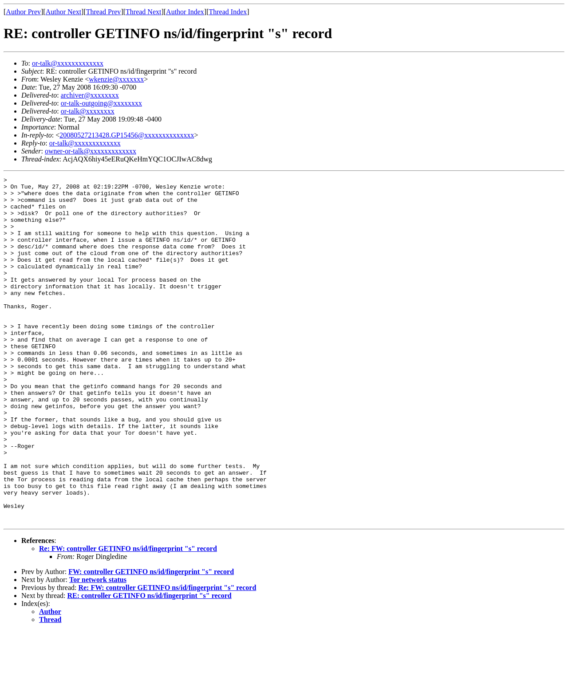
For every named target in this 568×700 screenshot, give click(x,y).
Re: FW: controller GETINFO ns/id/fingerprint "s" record (128, 617)
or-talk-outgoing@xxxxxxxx (101, 103)
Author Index (185, 12)
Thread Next (143, 12)
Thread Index (228, 12)
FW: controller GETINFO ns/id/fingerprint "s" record (151, 641)
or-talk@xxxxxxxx (87, 111)
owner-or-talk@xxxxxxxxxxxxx (90, 151)
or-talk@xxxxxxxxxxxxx (67, 63)
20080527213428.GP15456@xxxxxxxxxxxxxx (126, 135)
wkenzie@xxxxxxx (116, 79)
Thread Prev (103, 12)
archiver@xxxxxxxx (90, 95)
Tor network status (97, 649)
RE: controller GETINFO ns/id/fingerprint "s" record (149, 665)
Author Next (63, 12)
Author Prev (23, 12)
